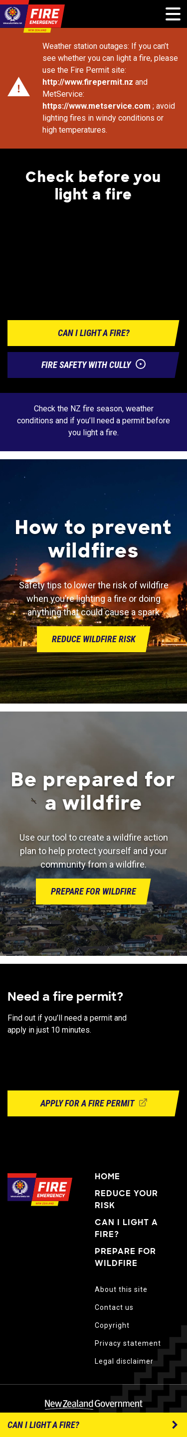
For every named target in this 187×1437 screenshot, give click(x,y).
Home (107, 1176)
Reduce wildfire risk (94, 639)
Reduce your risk (126, 1199)
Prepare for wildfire (93, 891)
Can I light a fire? (126, 1228)
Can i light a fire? (94, 333)
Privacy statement (128, 1343)
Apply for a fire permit (93, 1103)
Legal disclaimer (124, 1361)
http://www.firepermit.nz (87, 82)
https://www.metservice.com (96, 106)
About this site (121, 1289)
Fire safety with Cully (93, 365)
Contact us (114, 1307)
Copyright (112, 1325)
